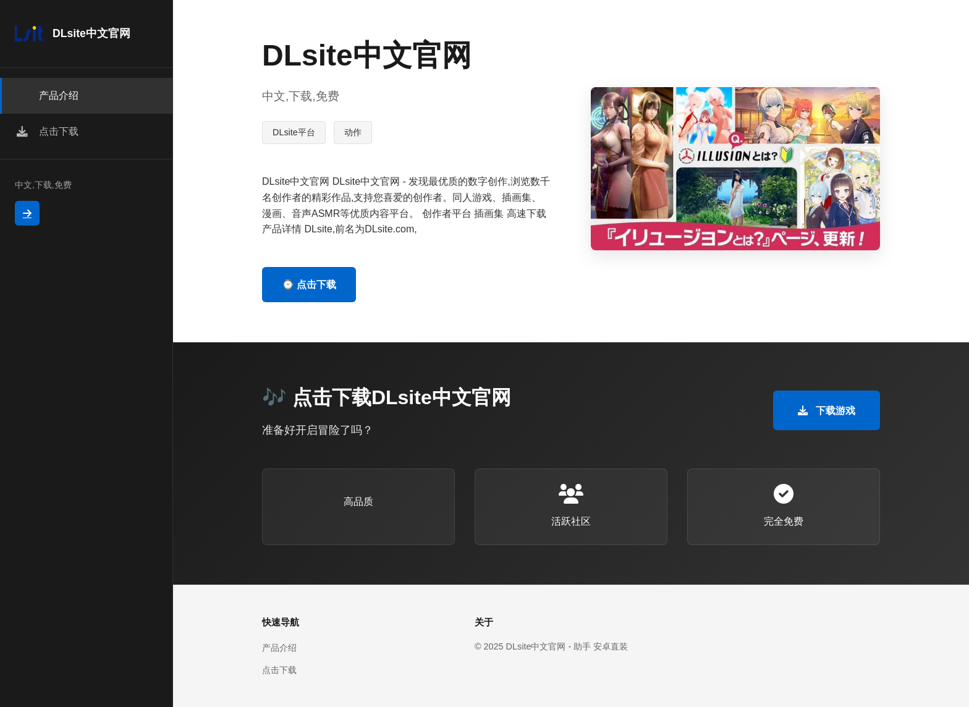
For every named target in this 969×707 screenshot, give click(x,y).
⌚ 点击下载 (309, 284)
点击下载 (279, 670)
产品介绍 (279, 648)
